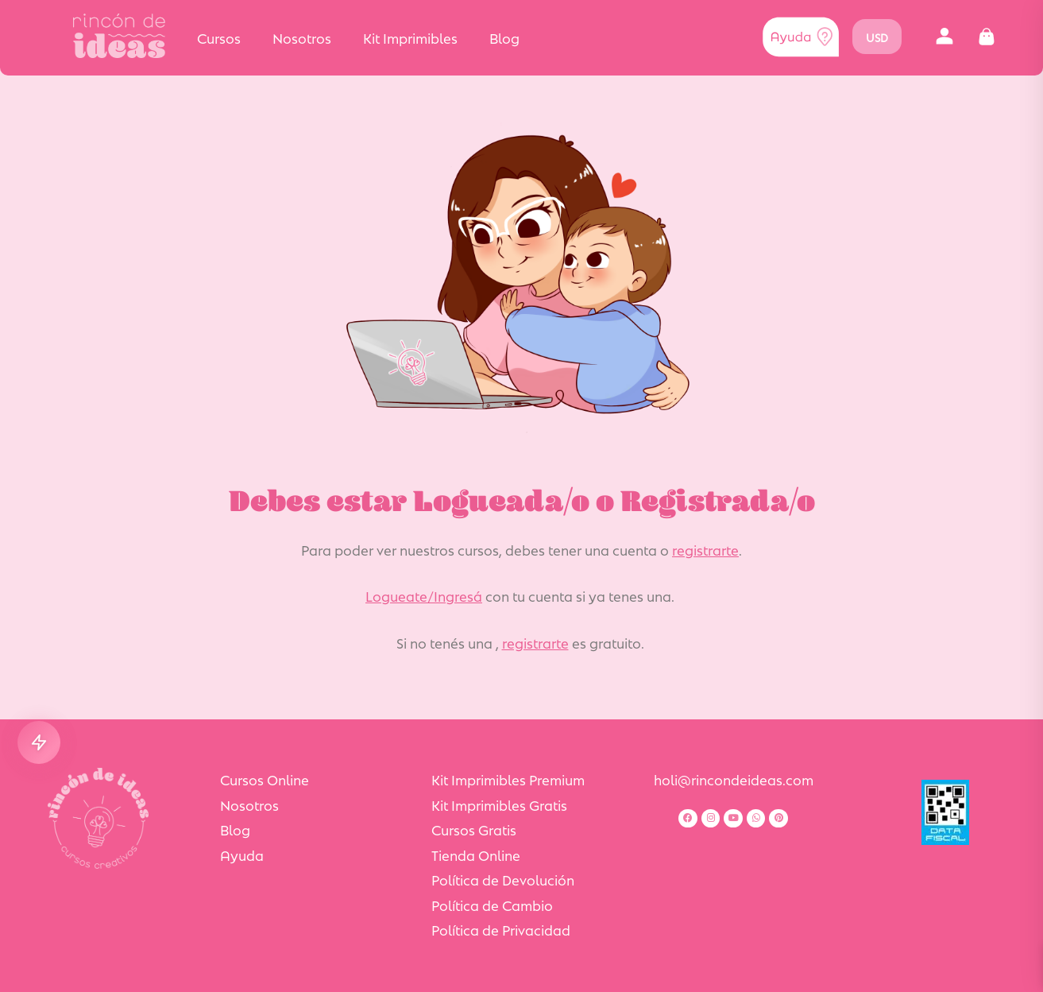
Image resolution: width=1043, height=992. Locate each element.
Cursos (219, 37)
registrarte (705, 549)
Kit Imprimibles (410, 37)
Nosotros (301, 37)
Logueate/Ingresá (423, 595)
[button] (944, 37)
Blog (504, 37)
